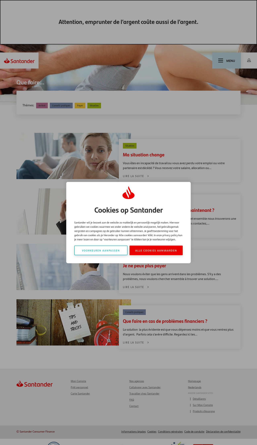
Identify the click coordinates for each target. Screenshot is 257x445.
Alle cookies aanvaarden (156, 250)
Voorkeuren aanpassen (101, 250)
